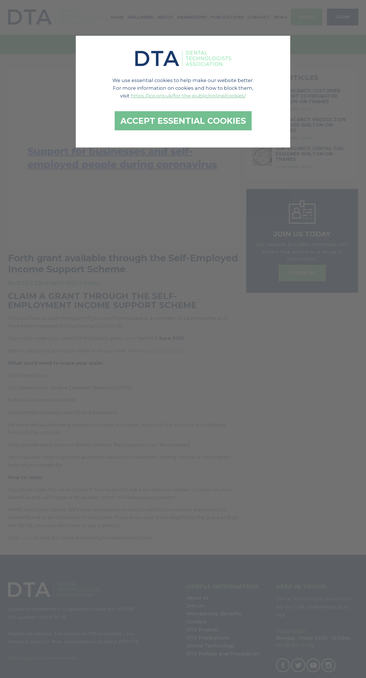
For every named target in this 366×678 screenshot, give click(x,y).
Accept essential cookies (183, 121)
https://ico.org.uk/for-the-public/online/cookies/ (188, 96)
